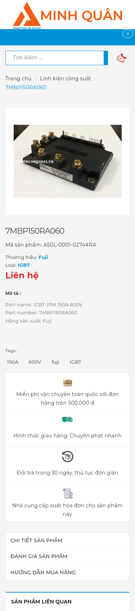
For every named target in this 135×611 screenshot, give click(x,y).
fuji (55, 362)
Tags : (11, 350)
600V (35, 362)
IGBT (75, 362)
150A (12, 362)
